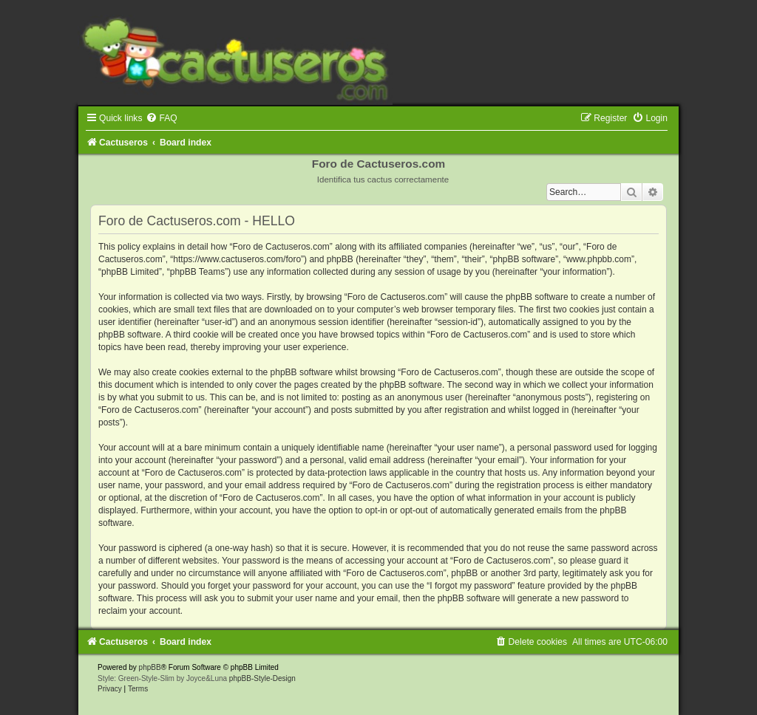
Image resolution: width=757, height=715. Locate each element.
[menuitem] (161, 118)
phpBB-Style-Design (262, 678)
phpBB (150, 667)
